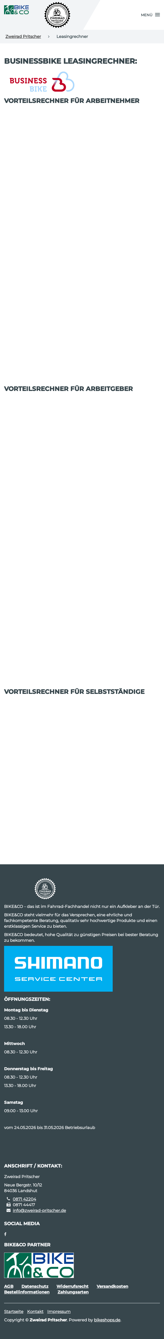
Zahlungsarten (73, 1292)
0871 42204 (24, 1199)
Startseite (13, 1311)
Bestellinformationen (26, 1292)
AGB (8, 1286)
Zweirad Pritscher (23, 36)
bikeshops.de (107, 1319)
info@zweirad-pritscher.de (39, 1210)
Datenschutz (34, 1286)
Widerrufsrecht (72, 1286)
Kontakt (35, 1311)
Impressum (59, 1311)
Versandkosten (112, 1286)
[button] (150, 15)
